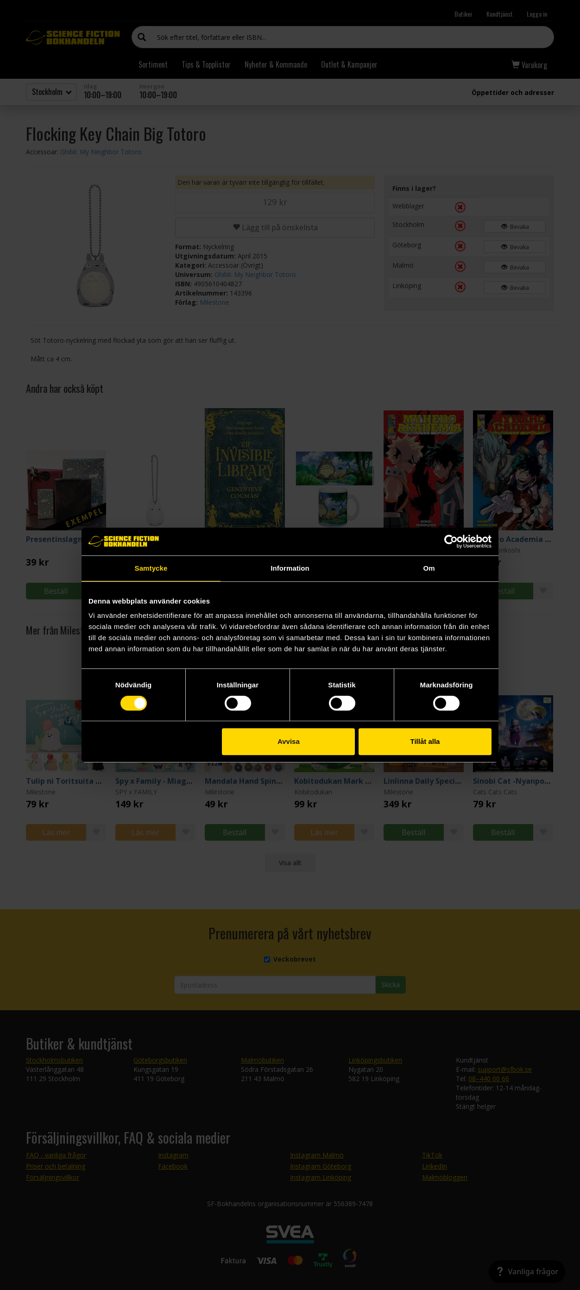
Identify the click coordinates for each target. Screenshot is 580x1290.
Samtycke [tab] (151, 568)
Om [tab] (429, 568)
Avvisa (288, 741)
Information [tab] (290, 568)
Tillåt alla (425, 741)
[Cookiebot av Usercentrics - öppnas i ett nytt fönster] (451, 541)
